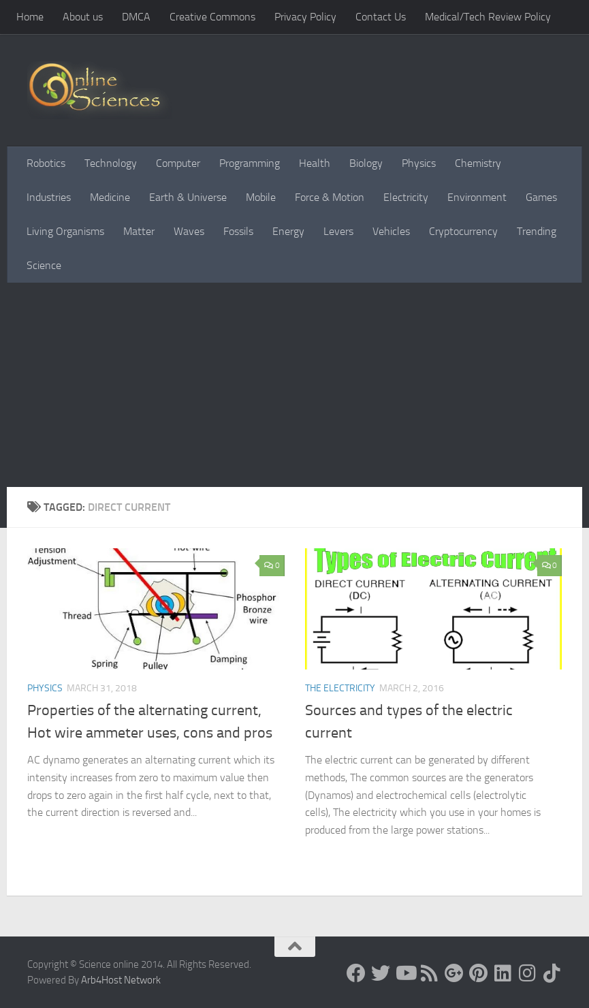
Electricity (405, 197)
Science (44, 265)
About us (83, 16)
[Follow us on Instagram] (527, 973)
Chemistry (478, 163)
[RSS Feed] (429, 973)
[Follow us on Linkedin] (503, 973)
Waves (189, 231)
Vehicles (391, 231)
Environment (477, 197)
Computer (178, 163)
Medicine (110, 197)
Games (541, 197)
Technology (110, 163)
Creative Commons (212, 16)
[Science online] (356, 973)
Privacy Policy (305, 16)
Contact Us (380, 16)
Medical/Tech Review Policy (488, 16)
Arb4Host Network (121, 980)
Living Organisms (65, 231)
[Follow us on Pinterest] (478, 973)
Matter (139, 231)
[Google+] (454, 973)
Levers (338, 231)
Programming (249, 163)
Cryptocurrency (463, 231)
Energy (288, 231)
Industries (49, 197)
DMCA (136, 16)
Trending (536, 231)
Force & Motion (329, 197)
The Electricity (340, 688)
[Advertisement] (294, 384)
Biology (366, 163)
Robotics (46, 163)
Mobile (261, 197)
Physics (419, 163)
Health (314, 163)
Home (30, 16)
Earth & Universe (188, 197)
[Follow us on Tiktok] (552, 973)
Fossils (238, 231)
